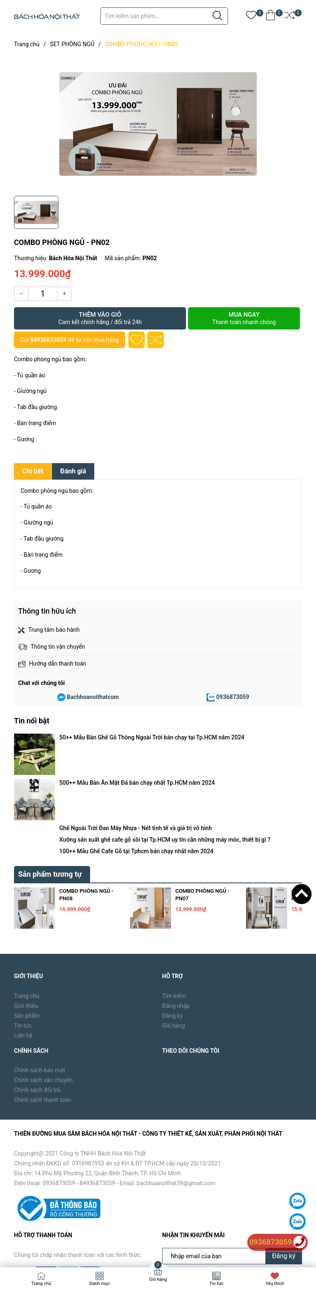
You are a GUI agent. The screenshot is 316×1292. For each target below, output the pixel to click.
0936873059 (232, 697)
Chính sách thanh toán (42, 1032)
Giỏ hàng (173, 958)
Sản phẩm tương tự (50, 806)
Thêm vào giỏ (100, 318)
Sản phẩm (27, 948)
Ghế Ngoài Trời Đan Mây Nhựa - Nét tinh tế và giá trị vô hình (135, 760)
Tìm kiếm (174, 928)
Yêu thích (274, 1283)
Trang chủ (27, 928)
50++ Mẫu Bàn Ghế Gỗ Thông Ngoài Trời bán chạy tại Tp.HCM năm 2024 (151, 737)
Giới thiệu (26, 938)
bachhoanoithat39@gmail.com (176, 1115)
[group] (158, 124)
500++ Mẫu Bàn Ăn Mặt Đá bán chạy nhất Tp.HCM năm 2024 (137, 749)
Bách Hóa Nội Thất (84, 1248)
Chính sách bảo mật (39, 1003)
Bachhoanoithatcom (93, 697)
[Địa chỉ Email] (232, 1188)
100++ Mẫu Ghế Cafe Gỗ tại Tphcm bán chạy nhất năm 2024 (136, 783)
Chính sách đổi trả (37, 1022)
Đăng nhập (176, 938)
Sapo (146, 1248)
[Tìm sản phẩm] (164, 16)
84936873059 (48, 340)
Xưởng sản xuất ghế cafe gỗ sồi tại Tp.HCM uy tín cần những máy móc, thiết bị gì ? (164, 772)
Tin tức (23, 958)
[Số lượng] (42, 294)
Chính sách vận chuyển (43, 1013)
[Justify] (217, 16)
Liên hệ (23, 968)
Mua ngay (244, 318)
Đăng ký (172, 948)
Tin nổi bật (31, 720)
